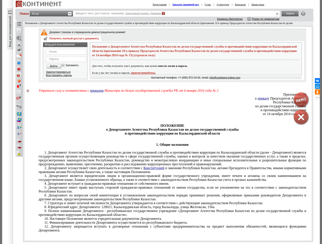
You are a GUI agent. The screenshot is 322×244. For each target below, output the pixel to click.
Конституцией (153, 168)
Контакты (240, 4)
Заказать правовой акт (185, 4)
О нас (208, 4)
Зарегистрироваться (58, 72)
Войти (53, 66)
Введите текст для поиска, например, (118, 13)
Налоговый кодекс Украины (143, 13)
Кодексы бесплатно (230, 19)
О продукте (223, 4)
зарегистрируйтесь (143, 72)
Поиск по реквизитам (265, 19)
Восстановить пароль (59, 75)
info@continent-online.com (225, 77)
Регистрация (160, 4)
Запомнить (72, 65)
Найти (290, 13)
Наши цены (257, 4)
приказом (97, 90)
